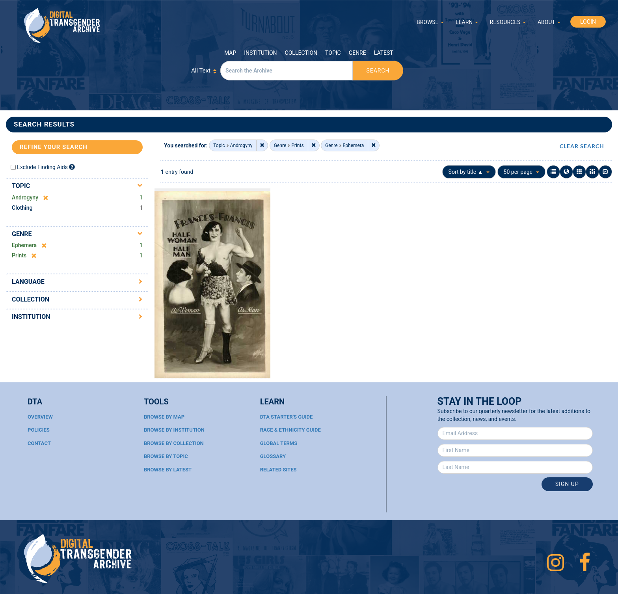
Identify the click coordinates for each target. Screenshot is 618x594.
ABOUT (549, 22)
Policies (39, 430)
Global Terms (279, 443)
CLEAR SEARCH (582, 146)
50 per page (521, 172)
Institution (260, 53)
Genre (357, 53)
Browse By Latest (168, 470)
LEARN (467, 22)
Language (28, 281)
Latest (383, 53)
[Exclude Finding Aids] (72, 166)
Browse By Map (164, 417)
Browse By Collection (174, 443)
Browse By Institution (174, 430)
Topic (333, 53)
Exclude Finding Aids (42, 167)
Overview (40, 417)
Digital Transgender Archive (62, 25)
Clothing (22, 208)
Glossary (273, 456)
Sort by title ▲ (469, 172)
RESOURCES (508, 22)
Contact (39, 443)
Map (230, 53)
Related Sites (278, 470)
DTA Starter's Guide (286, 417)
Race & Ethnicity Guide (290, 430)
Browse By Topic (166, 456)
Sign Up (567, 484)
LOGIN (588, 22)
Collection (301, 53)
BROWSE (430, 22)
